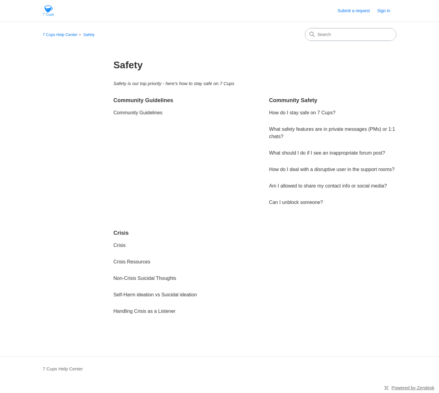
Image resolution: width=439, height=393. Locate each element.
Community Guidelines (143, 100)
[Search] (350, 34)
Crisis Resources (131, 261)
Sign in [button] (383, 10)
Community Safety (293, 100)
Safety (89, 34)
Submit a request (353, 10)
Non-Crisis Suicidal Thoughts (144, 278)
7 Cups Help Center (60, 34)
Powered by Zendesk (412, 387)
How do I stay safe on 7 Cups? (302, 112)
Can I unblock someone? (296, 202)
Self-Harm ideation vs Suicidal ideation (155, 294)
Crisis (121, 233)
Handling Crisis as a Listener (144, 311)
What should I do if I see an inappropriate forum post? (327, 152)
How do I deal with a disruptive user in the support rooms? (331, 169)
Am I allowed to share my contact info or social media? (328, 185)
